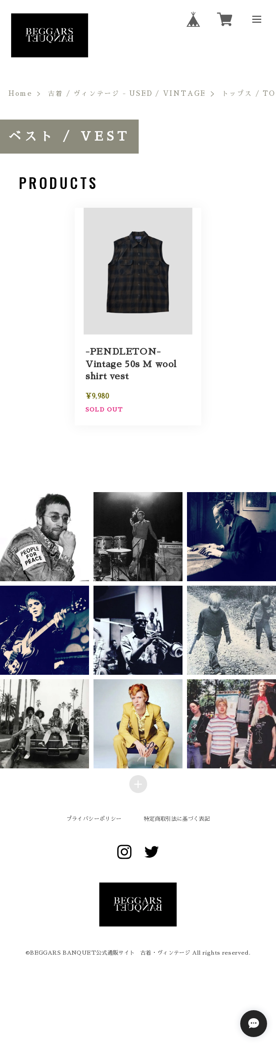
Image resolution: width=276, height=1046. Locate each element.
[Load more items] (138, 784)
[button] (138, 536)
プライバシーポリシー (94, 819)
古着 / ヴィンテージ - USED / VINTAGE (127, 93)
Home (20, 93)
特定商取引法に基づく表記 (177, 819)
